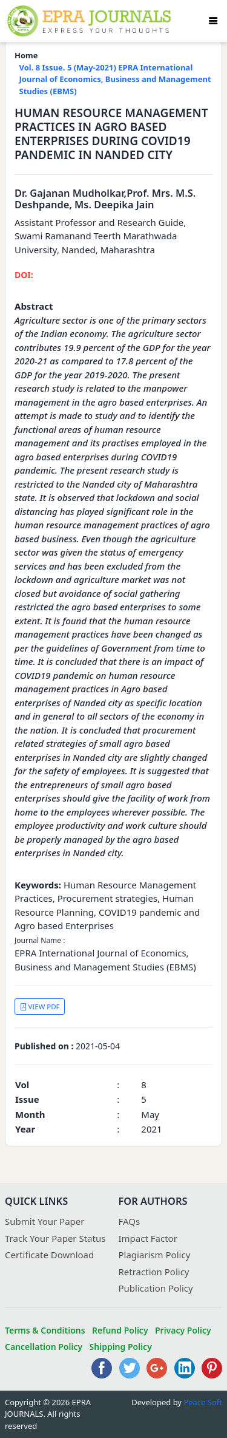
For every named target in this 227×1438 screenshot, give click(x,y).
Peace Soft (202, 1402)
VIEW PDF (40, 1006)
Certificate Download (49, 1255)
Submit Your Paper (45, 1221)
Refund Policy (120, 1330)
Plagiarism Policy (155, 1255)
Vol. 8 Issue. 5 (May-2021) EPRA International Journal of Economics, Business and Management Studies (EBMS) (115, 79)
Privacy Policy (183, 1330)
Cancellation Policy (43, 1346)
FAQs (129, 1221)
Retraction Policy (154, 1272)
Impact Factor (148, 1238)
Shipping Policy (121, 1346)
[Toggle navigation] (213, 21)
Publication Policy (156, 1288)
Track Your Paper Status (55, 1238)
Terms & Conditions (45, 1330)
